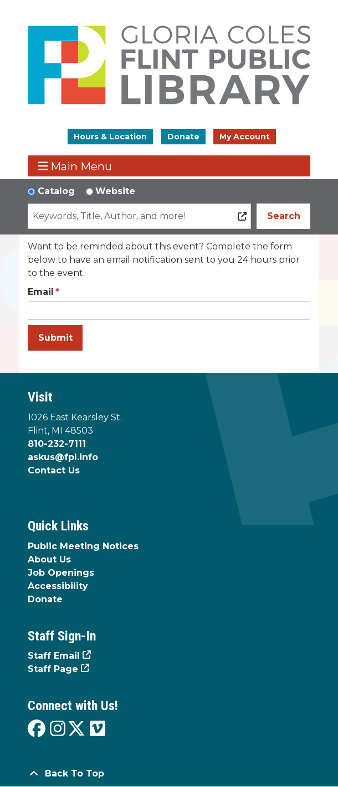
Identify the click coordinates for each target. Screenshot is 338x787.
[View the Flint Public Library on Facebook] (36, 729)
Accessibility (58, 586)
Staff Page (53, 669)
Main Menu (75, 166)
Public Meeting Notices (83, 546)
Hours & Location (110, 137)
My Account (244, 137)
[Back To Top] (169, 774)
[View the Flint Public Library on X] (76, 729)
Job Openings (61, 572)
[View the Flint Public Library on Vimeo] (97, 729)
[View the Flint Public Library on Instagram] (57, 729)
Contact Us (54, 470)
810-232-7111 (57, 444)
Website (115, 191)
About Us (49, 559)
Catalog (56, 191)
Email (41, 291)
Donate (183, 137)
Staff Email (54, 655)
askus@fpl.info (63, 457)
